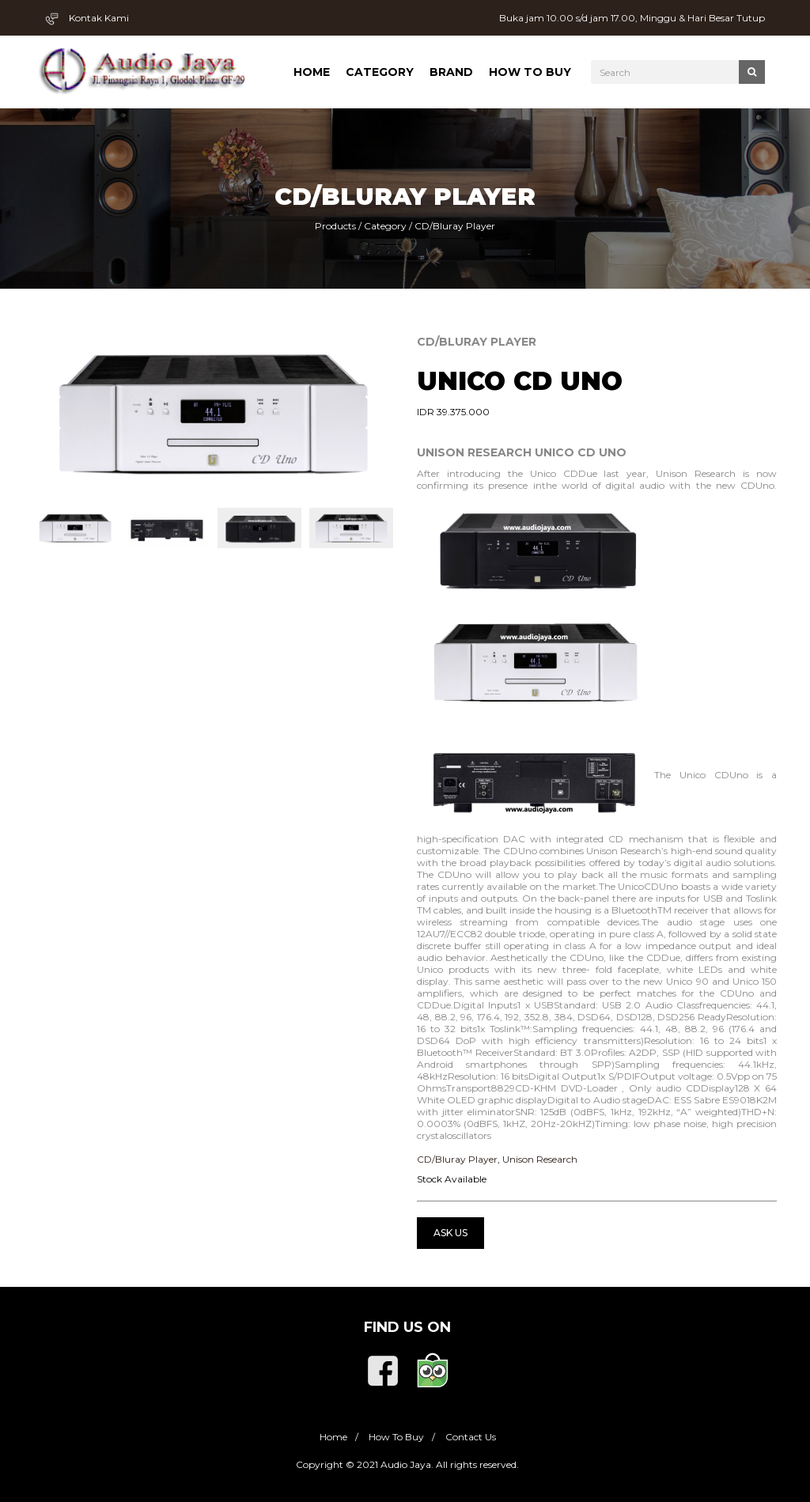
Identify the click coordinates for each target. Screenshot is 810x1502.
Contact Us (470, 1437)
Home (311, 72)
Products (335, 226)
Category (385, 226)
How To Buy (530, 72)
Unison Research (539, 1159)
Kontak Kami (87, 18)
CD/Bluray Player (454, 226)
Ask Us (450, 1233)
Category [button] (380, 72)
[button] (51, 412)
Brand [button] (451, 72)
